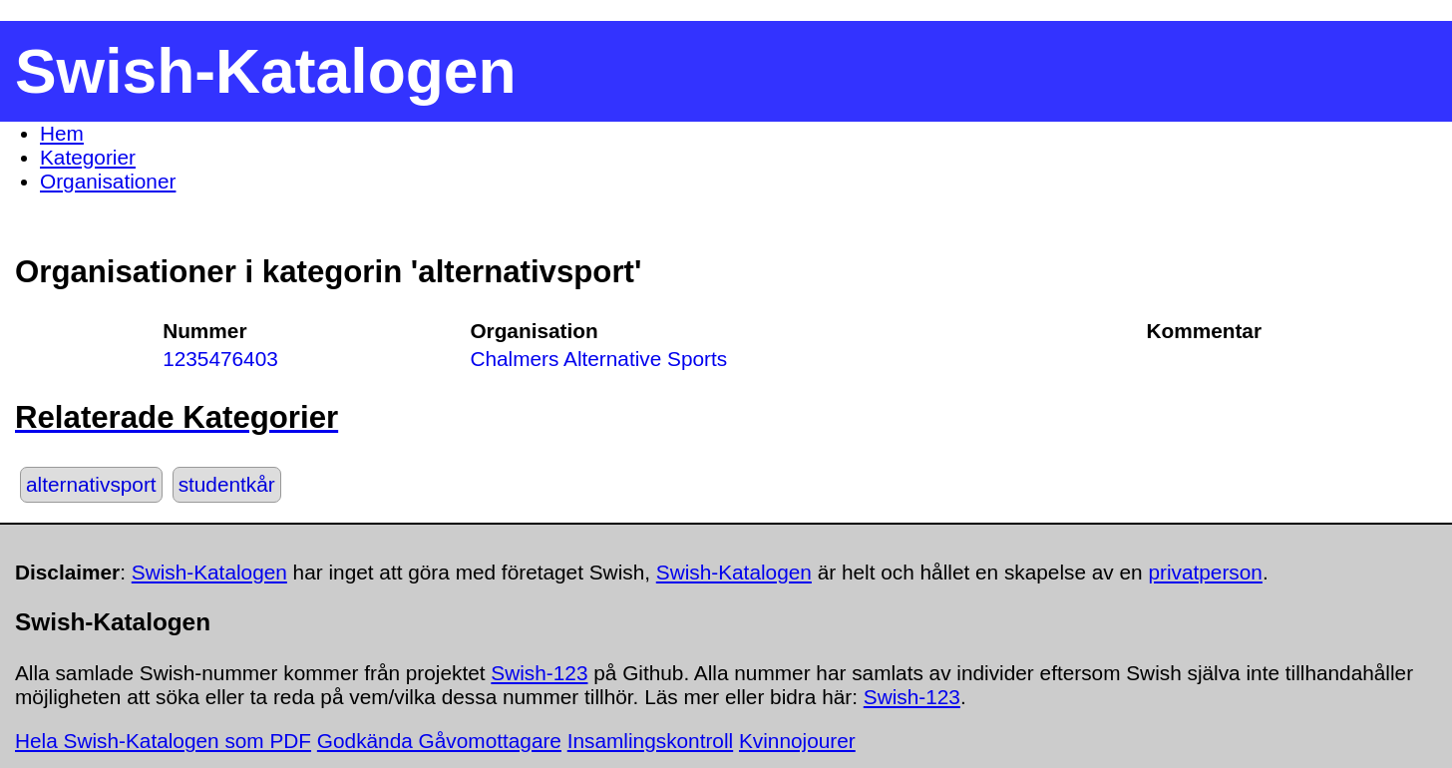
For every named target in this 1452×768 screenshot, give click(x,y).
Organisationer (108, 181)
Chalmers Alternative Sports (598, 358)
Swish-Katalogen (209, 572)
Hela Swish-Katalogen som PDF (163, 740)
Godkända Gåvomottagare (439, 740)
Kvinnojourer (797, 740)
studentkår (227, 484)
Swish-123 (539, 672)
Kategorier (88, 157)
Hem (62, 133)
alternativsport (91, 484)
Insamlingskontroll (650, 740)
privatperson (1205, 572)
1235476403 (220, 358)
